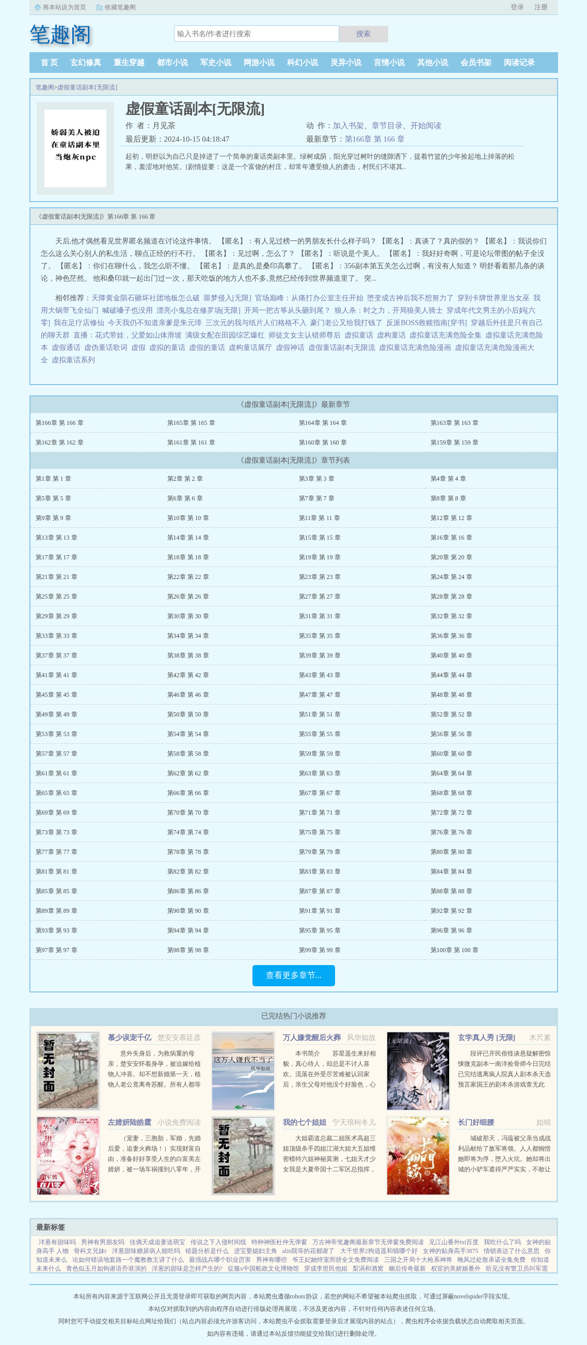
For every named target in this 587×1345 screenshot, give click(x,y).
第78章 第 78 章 (188, 851)
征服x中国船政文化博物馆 (263, 1268)
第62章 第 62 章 (188, 773)
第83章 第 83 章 (320, 871)
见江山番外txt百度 (454, 1242)
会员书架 (476, 62)
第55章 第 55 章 (320, 734)
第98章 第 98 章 (188, 950)
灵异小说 (345, 62)
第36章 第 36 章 (451, 635)
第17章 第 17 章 (56, 557)
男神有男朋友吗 (102, 1242)
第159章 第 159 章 (455, 442)
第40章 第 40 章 (451, 655)
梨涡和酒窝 (368, 1268)
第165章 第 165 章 (191, 422)
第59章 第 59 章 (320, 753)
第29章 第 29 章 (56, 616)
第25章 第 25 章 (56, 596)
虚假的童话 (209, 347)
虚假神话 (292, 347)
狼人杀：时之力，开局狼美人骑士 (389, 310)
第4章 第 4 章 (448, 478)
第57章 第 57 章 (56, 753)
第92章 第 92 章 (451, 910)
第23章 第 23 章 (320, 576)
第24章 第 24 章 (451, 576)
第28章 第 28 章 (451, 596)
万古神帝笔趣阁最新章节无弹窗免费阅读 (368, 1242)
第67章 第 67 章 (320, 793)
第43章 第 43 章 (320, 675)
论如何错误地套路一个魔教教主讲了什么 (128, 1259)
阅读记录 (519, 62)
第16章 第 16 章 (451, 537)
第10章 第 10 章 (188, 518)
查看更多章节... (294, 975)
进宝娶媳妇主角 (255, 1251)
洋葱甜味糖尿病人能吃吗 (146, 1251)
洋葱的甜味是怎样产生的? (187, 1268)
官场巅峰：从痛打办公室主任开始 (309, 298)
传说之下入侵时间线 (218, 1242)
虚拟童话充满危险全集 (447, 335)
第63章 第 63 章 (320, 773)
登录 (517, 7)
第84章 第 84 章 (451, 871)
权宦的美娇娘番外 (456, 1268)
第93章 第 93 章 (56, 930)
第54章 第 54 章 (188, 734)
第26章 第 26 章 (188, 596)
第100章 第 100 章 (455, 950)
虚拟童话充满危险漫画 (417, 347)
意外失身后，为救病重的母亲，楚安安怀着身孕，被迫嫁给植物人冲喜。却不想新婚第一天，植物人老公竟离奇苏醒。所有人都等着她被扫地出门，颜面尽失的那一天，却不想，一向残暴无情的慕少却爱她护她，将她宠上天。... (154, 1084)
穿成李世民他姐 (325, 1268)
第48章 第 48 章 (451, 694)
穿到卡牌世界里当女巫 (493, 298)
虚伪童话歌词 (107, 347)
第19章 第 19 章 (320, 557)
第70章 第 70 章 (188, 812)
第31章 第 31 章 (320, 616)
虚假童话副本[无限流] (87, 87)
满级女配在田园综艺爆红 (225, 335)
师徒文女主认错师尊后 (304, 335)
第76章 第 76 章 (451, 832)
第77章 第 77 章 (56, 851)
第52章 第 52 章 (451, 714)
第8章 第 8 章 (448, 498)
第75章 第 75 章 (320, 832)
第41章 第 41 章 (56, 675)
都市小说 (172, 62)
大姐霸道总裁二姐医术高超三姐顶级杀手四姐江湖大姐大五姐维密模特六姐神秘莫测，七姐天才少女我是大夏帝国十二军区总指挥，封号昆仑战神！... (329, 1159)
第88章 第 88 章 (451, 891)
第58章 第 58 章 (188, 753)
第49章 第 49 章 (56, 714)
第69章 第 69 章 (56, 812)
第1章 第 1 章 (53, 478)
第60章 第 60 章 (451, 753)
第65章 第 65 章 (56, 793)
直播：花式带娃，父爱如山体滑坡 (127, 335)
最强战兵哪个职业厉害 (220, 1259)
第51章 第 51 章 (320, 714)
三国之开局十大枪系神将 (418, 1259)
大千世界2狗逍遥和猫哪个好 (379, 1251)
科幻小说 (302, 62)
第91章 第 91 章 (320, 910)
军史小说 (215, 62)
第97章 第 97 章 (56, 950)
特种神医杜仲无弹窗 (279, 1242)
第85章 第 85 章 (56, 891)
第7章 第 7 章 (317, 498)
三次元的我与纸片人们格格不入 (256, 323)
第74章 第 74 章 (188, 832)
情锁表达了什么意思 (512, 1251)
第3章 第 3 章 (317, 478)
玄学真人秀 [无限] (486, 1038)
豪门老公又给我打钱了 (346, 323)
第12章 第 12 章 (451, 518)
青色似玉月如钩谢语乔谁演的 (106, 1268)
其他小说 (432, 62)
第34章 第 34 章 (188, 635)
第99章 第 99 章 (320, 950)
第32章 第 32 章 (451, 616)
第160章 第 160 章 (323, 442)
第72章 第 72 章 (451, 812)
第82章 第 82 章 (188, 871)
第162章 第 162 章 (60, 442)
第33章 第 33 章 (56, 635)
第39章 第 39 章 (320, 655)
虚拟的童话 (169, 347)
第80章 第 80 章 (451, 851)
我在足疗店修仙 (79, 323)
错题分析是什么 (207, 1251)
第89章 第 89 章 (56, 910)
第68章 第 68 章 (451, 793)
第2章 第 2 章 (185, 478)
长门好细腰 (476, 1122)
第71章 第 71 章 (320, 812)
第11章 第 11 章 (319, 518)
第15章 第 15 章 (320, 537)
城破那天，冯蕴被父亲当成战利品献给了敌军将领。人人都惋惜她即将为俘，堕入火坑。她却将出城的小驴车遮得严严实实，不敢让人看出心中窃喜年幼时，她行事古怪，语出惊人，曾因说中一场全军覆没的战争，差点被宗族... (504, 1169)
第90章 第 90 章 (188, 910)
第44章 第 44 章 (451, 675)
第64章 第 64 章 (451, 773)
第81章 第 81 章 (56, 871)
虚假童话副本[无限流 (343, 347)
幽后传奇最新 (407, 1268)
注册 (541, 7)
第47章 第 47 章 (320, 694)
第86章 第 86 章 (188, 891)
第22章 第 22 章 (188, 576)
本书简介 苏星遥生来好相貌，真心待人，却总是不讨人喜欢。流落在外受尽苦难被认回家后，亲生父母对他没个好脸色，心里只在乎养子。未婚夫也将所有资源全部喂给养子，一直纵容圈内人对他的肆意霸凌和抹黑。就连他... (329, 1084)
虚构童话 (393, 335)
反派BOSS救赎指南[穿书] (426, 323)
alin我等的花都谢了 (308, 1251)
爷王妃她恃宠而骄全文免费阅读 (335, 1259)
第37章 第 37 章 (56, 655)
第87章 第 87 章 (320, 891)
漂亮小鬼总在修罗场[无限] (198, 310)
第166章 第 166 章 (375, 139)
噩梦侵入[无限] (227, 298)
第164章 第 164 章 (323, 422)
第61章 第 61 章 (56, 773)
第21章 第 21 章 (56, 576)
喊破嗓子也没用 (127, 310)
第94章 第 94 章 (188, 930)
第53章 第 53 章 (56, 734)
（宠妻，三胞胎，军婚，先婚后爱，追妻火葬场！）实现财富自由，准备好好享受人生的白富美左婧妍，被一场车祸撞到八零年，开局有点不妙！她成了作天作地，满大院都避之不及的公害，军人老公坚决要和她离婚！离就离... (154, 1169)
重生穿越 (129, 62)
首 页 (49, 62)
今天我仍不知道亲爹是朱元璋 (155, 323)
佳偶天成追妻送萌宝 (157, 1242)
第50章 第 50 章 (188, 714)
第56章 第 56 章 (451, 734)
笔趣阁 (45, 87)
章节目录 (387, 125)
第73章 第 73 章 (56, 832)
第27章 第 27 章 (320, 596)
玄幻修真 (85, 62)
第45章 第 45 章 (56, 694)
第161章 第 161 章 (191, 442)
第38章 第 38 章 (188, 655)
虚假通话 (68, 347)
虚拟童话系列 (75, 360)
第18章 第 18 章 (188, 557)
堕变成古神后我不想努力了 (410, 298)
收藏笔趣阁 (120, 7)
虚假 (140, 347)
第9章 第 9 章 (53, 518)
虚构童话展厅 (252, 347)
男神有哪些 (271, 1259)
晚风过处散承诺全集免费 (491, 1259)
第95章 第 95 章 (320, 930)
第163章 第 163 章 (455, 422)
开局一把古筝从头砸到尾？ (287, 310)
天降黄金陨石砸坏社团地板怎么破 (145, 298)
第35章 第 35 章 (320, 635)
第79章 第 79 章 (320, 851)
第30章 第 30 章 (188, 616)
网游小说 (259, 62)
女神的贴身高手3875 (451, 1251)
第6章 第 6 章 (185, 498)
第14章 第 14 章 (188, 537)
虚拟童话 (360, 335)
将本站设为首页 (64, 7)
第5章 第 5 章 (53, 498)
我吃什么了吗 (502, 1242)
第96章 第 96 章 (451, 930)
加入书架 (348, 125)
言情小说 (389, 62)
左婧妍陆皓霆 (129, 1122)
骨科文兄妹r (90, 1251)
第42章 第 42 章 (188, 675)
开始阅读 (425, 125)
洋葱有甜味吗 (57, 1242)
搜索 (363, 33)
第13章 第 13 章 (56, 537)
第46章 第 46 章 (188, 694)
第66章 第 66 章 (188, 793)
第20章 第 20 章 (451, 557)
